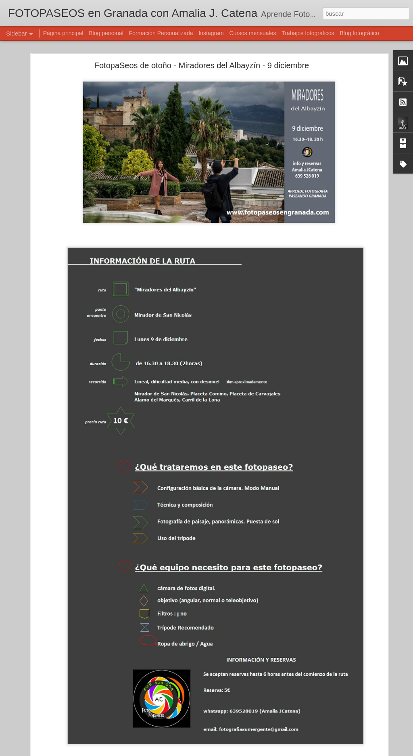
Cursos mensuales (252, 33)
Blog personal (106, 33)
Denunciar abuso (265, 751)
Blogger (237, 751)
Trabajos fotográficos (308, 33)
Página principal (63, 33)
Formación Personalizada (161, 33)
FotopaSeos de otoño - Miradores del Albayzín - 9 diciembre (201, 46)
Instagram (210, 33)
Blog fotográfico (359, 33)
